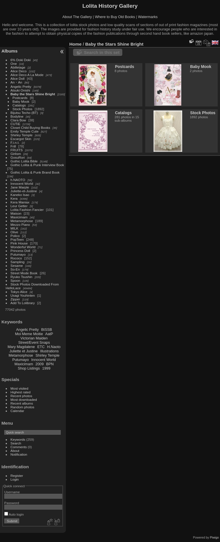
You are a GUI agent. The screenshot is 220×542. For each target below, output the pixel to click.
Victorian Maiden (34, 338)
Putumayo (18, 254)
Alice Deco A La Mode (27, 75)
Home (75, 44)
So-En (15, 269)
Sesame (17, 265)
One (14, 63)
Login (15, 479)
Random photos (22, 407)
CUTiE (15, 124)
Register (17, 475)
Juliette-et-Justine (24, 191)
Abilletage (18, 67)
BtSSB (46, 329)
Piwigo (214, 537)
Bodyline (17, 116)
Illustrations (49, 351)
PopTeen (17, 239)
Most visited (19, 388)
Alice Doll (18, 78)
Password (11, 503)
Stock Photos (22, 109)
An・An (16, 82)
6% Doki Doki (21, 60)
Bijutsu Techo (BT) (24, 112)
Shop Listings (29, 368)
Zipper (15, 299)
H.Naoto (53, 347)
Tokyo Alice (19, 292)
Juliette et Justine (23, 351)
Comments (19, 447)
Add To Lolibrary (23, 303)
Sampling (18, 262)
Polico (15, 236)
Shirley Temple (22, 135)
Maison (16, 213)
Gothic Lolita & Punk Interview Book (37, 165)
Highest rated (21, 392)
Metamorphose (22, 221)
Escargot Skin (21, 139)
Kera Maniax (20, 202)
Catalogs (19, 105)
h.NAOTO (18, 180)
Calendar (17, 411)
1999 (46, 368)
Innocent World (22, 183)
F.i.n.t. (15, 142)
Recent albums (22, 403)
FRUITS (17, 150)
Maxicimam (19, 217)
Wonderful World (23, 247)
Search (16, 443)
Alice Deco (19, 71)
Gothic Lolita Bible (24, 161)
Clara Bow (18, 120)
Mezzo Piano (20, 224)
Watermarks (148, 17)
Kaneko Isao (20, 195)
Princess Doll (20, 250)
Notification (19, 454)
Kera (14, 198)
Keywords (18, 439)
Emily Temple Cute (25, 131)
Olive (14, 232)
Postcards (20, 98)
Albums (9, 50)
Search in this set (101, 52)
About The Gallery (77, 17)
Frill (13, 146)
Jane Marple (20, 187)
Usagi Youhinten (23, 295)
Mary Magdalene (21, 347)
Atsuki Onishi (20, 90)
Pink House (19, 243)
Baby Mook (21, 101)
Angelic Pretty (21, 86)
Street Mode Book (24, 273)
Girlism (16, 154)
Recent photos (21, 396)
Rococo (16, 258)
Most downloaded (24, 399)
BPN (50, 364)
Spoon (15, 280)
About (15, 450)
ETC (41, 347)
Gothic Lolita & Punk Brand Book (35, 172)
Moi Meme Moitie (29, 334)
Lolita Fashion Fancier (27, 209)
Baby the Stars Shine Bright (33, 94)
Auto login (14, 514)
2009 (40, 364)
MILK (14, 228)
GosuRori (18, 157)
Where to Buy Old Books (115, 17)
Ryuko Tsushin (21, 277)
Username (12, 492)
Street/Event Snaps (34, 342)
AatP (49, 334)
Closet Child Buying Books (30, 127)
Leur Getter (19, 206)
